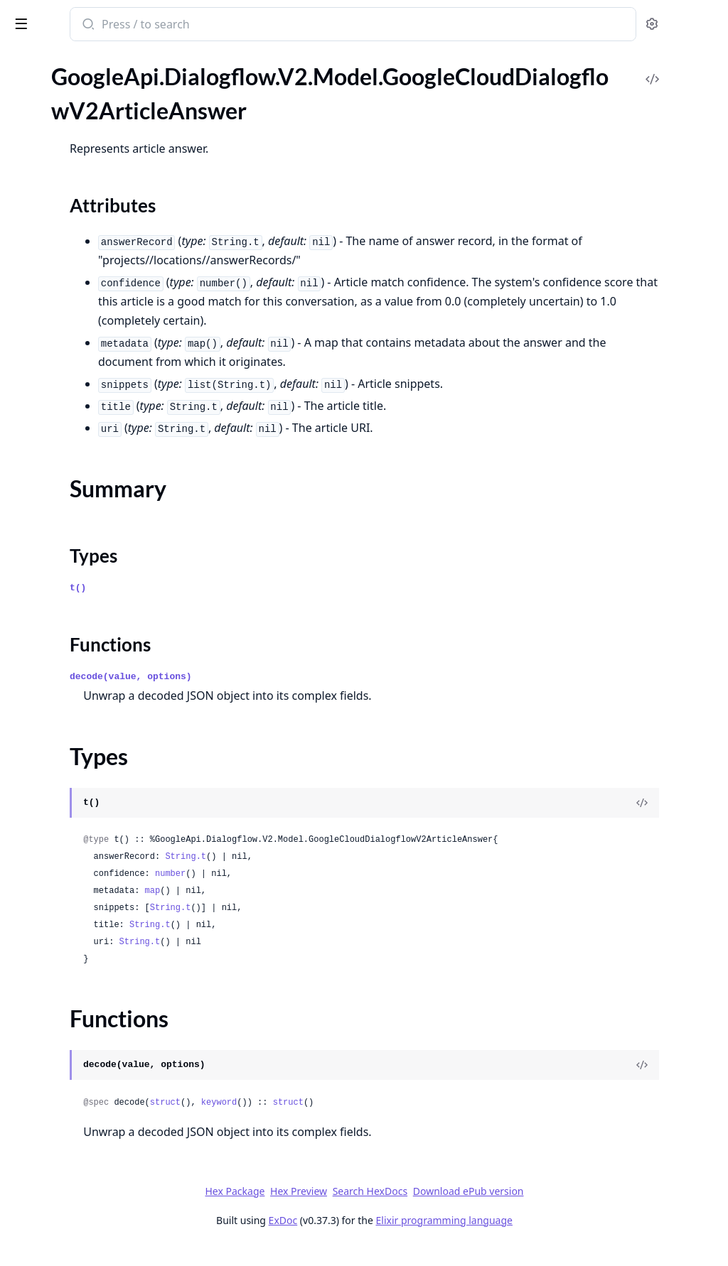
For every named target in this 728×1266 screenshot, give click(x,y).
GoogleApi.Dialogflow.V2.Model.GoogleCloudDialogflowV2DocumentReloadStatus (101, 1057)
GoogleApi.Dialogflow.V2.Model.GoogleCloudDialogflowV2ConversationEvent (101, 654)
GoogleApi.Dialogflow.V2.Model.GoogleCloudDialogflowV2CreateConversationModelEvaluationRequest (101, 865)
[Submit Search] (273, 26)
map (339, 910)
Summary (48, 154)
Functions (49, 188)
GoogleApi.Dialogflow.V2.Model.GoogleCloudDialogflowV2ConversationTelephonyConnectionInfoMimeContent (101, 789)
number (356, 893)
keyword (405, 1122)
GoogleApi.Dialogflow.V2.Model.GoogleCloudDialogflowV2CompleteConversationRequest (101, 520)
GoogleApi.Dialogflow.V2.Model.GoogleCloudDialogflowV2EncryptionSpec (101, 1096)
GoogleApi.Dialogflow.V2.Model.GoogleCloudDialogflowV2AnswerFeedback (101, 73)
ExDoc (389, 1239)
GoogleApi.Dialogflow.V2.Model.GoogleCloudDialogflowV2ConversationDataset (101, 635)
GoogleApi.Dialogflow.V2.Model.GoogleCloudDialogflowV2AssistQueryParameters (101, 232)
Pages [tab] (25, 61)
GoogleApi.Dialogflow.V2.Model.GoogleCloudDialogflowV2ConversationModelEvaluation (101, 712)
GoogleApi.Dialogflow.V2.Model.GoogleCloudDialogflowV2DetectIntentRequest (101, 981)
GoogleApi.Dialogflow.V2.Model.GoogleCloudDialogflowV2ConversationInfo (101, 674)
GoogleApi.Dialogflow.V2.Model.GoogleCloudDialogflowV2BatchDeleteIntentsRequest (101, 367)
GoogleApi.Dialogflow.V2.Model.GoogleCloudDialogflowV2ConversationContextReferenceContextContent (101, 616)
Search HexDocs (476, 1210)
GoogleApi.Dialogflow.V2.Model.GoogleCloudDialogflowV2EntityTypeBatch (101, 1134)
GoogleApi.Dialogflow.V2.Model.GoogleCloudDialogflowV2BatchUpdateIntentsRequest (101, 443)
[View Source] (668, 822)
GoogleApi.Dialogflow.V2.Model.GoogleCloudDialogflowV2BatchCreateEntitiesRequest (101, 309)
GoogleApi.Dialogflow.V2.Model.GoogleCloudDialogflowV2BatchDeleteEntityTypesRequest (101, 348)
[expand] (199, 76)
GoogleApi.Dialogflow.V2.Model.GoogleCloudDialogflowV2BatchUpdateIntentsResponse (101, 463)
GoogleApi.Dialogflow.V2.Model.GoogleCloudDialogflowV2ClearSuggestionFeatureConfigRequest (101, 501)
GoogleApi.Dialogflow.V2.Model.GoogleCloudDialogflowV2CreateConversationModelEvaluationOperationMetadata (101, 846)
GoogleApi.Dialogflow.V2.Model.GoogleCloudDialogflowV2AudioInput (101, 252)
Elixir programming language (550, 1239)
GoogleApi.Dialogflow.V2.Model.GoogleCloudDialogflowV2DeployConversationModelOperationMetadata (101, 942)
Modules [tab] (85, 61)
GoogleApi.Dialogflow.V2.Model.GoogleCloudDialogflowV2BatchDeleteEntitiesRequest (101, 328)
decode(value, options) (317, 696)
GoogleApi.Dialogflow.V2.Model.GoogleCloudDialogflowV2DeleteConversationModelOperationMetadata (101, 923)
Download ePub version (574, 1210)
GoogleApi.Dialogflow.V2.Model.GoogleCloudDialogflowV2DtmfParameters (101, 1076)
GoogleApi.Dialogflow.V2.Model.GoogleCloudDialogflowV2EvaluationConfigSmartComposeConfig (101, 1249)
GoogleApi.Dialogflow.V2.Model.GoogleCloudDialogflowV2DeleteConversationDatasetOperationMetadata (101, 904)
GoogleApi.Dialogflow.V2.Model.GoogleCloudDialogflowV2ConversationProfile (101, 750)
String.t (371, 876)
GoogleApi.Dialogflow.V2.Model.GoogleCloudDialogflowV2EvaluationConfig (101, 1230)
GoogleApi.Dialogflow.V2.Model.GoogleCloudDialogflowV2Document (101, 1038)
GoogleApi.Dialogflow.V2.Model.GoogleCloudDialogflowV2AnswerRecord (101, 92)
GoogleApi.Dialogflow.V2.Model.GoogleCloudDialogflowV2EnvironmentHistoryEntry (101, 1211)
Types (39, 171)
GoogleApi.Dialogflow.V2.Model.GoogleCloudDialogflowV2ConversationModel (101, 693)
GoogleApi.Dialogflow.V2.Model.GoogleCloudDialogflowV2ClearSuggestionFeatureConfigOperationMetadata (101, 482)
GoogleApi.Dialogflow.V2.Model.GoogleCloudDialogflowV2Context (101, 539)
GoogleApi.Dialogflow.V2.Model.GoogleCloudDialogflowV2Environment (101, 1172)
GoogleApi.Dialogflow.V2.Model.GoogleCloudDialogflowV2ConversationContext (101, 578)
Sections (45, 137)
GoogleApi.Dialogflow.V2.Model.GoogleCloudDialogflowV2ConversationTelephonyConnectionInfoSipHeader (101, 808)
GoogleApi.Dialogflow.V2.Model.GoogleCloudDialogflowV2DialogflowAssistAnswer (101, 1019)
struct (351, 1122)
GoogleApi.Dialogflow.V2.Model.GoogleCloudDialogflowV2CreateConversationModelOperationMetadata (101, 885)
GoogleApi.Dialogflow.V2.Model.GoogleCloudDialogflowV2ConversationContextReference (101, 597)
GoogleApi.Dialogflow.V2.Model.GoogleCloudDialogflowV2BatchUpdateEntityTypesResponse (101, 424)
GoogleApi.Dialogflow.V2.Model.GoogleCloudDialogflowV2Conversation (101, 559)
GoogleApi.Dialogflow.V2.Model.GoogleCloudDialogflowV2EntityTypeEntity (101, 1153)
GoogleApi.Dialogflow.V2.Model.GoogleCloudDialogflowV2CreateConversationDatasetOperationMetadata (101, 827)
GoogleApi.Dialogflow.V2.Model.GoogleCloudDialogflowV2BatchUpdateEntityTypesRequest (101, 405)
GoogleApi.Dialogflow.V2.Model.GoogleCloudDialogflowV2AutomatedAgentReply (101, 290)
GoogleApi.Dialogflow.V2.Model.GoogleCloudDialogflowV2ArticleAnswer (101, 112)
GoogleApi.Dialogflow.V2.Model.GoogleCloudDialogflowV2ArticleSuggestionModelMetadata (101, 213)
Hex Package (341, 1210)
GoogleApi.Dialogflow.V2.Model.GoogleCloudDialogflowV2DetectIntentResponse (101, 1000)
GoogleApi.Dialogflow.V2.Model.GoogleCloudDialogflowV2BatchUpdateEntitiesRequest (101, 386)
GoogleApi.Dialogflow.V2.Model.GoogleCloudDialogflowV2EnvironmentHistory (101, 1192)
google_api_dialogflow (78, 17)
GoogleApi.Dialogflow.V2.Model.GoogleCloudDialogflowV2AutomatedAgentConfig (101, 271)
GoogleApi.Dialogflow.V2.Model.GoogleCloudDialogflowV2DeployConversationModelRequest (101, 961)
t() (264, 607)
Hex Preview (405, 1210)
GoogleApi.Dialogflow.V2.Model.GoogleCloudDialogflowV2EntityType (101, 1115)
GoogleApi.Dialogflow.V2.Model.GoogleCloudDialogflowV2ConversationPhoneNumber (101, 731)
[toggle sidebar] (194, 22)
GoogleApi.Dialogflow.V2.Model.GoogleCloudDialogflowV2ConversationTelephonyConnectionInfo (101, 770)
